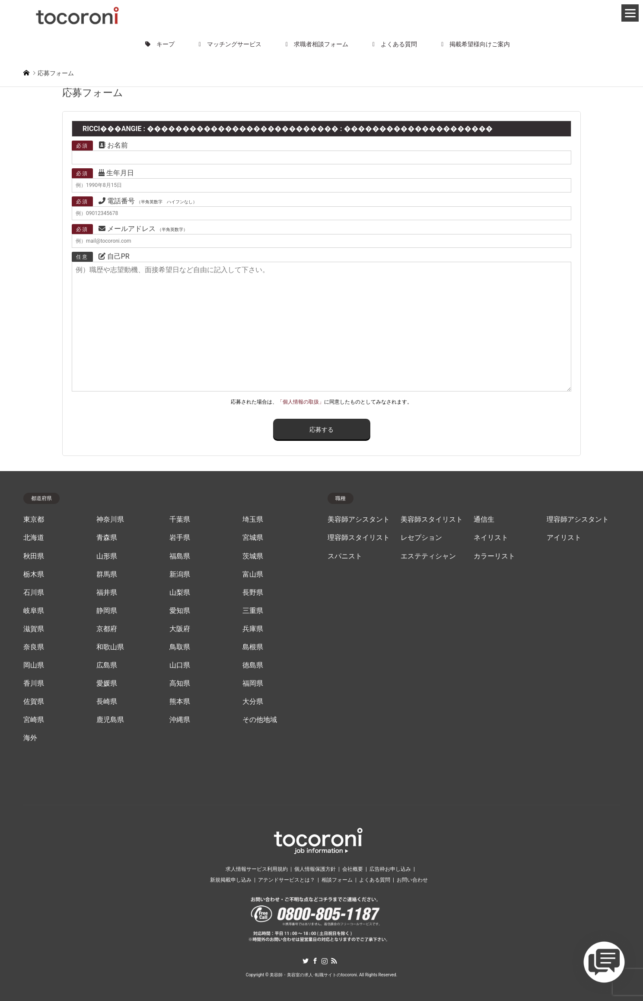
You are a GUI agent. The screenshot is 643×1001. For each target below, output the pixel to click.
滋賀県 (33, 629)
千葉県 (179, 519)
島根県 (252, 647)
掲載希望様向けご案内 (475, 44)
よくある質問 (394, 44)
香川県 (33, 683)
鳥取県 (179, 647)
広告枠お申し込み (390, 869)
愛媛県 (106, 683)
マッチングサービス (230, 44)
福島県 (179, 556)
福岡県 (252, 683)
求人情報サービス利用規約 (257, 869)
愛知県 (179, 611)
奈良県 (33, 647)
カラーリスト (494, 556)
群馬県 (106, 574)
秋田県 (33, 556)
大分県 (252, 702)
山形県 (106, 556)
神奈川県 (110, 519)
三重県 (252, 611)
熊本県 (179, 702)
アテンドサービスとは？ (286, 880)
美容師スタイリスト (432, 519)
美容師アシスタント (359, 519)
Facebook (315, 961)
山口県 (179, 665)
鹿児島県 (110, 720)
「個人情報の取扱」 (300, 402)
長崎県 (106, 702)
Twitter (305, 961)
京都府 (106, 629)
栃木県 (33, 574)
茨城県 (252, 556)
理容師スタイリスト (359, 538)
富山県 (252, 574)
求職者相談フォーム (317, 44)
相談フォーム (337, 880)
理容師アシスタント (578, 519)
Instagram (325, 961)
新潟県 (179, 574)
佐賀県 (33, 702)
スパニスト (345, 556)
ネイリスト (491, 538)
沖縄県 (179, 720)
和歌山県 (110, 647)
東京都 (33, 519)
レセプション (421, 538)
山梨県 (179, 593)
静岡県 (106, 611)
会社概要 (352, 869)
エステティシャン (428, 556)
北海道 (33, 538)
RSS (334, 961)
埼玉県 (252, 519)
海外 (30, 738)
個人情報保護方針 (315, 869)
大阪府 (179, 629)
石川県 (33, 593)
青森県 (106, 538)
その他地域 (259, 720)
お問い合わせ (412, 880)
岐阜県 (33, 611)
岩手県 (179, 538)
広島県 (106, 665)
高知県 (179, 683)
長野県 (252, 593)
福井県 (106, 593)
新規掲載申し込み (230, 880)
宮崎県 (33, 720)
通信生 (484, 519)
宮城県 (252, 538)
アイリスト (564, 538)
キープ (160, 44)
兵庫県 (252, 629)
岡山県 (33, 665)
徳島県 (252, 665)
